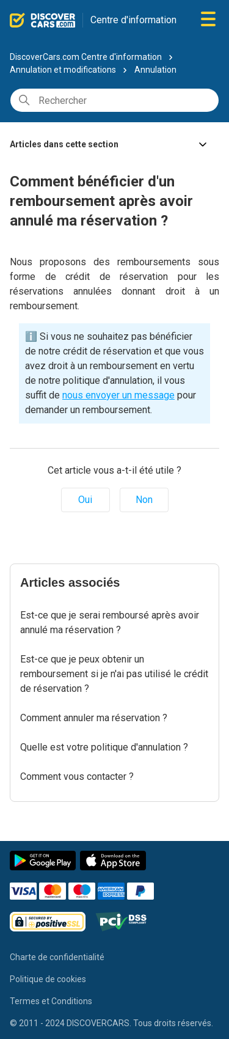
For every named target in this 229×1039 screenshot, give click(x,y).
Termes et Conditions (51, 1001)
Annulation (155, 70)
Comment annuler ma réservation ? (93, 718)
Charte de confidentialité (57, 957)
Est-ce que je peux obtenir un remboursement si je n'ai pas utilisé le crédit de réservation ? (114, 673)
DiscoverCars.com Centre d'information (86, 57)
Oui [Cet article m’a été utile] (85, 499)
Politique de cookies (48, 979)
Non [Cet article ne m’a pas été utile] (144, 499)
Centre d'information (133, 20)
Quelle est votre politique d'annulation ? (104, 747)
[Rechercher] (114, 100)
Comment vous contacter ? (77, 776)
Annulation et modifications (64, 70)
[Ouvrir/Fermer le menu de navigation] (208, 20)
